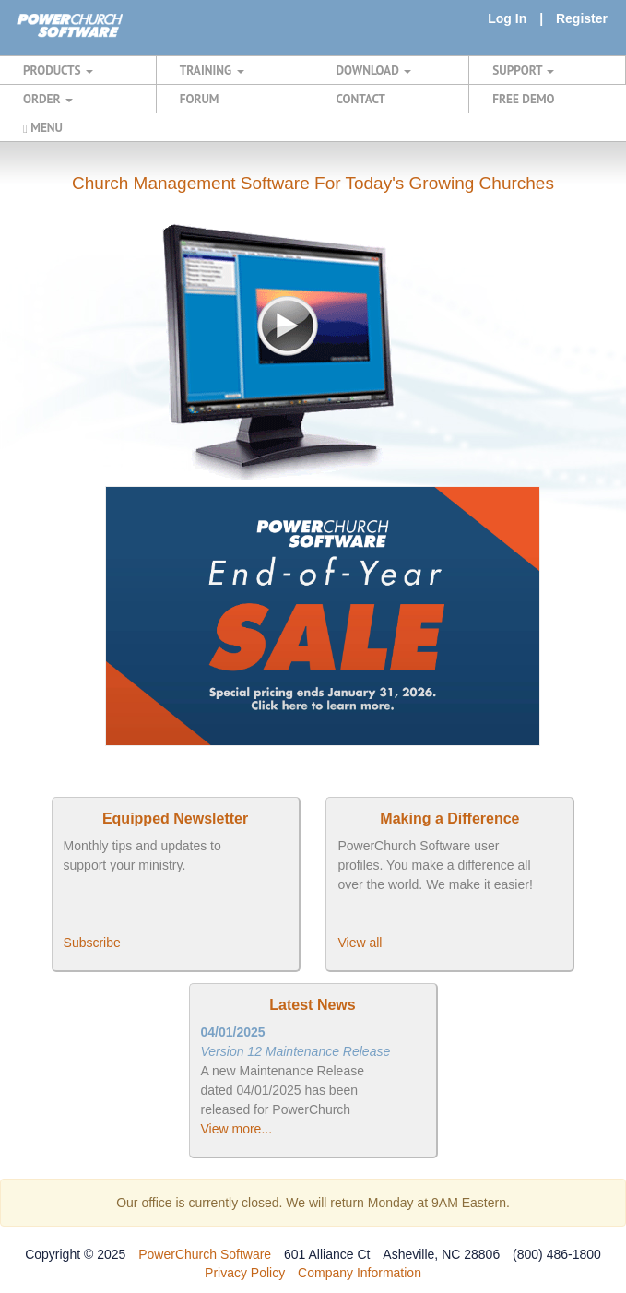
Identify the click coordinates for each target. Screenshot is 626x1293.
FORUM (199, 98)
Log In (507, 18)
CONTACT (361, 98)
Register (582, 18)
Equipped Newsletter (175, 818)
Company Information (359, 1272)
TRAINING (212, 70)
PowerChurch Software (204, 1254)
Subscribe (92, 942)
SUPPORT (523, 70)
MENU (43, 127)
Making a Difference (449, 818)
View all (359, 942)
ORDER (48, 98)
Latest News (312, 1005)
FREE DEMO (523, 98)
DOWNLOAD (374, 70)
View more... (237, 1128)
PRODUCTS (58, 70)
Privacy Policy (245, 1272)
